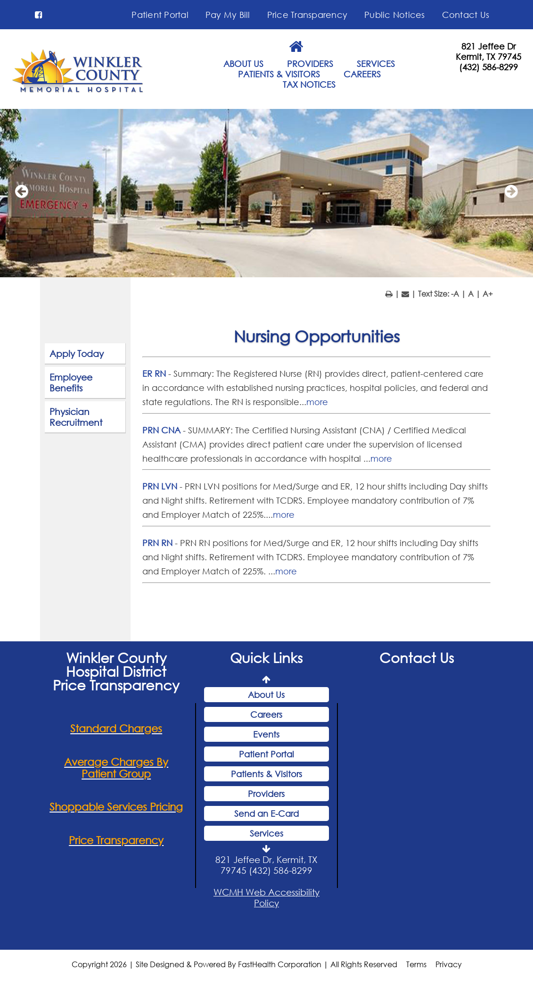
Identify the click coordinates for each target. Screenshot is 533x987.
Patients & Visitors (266, 775)
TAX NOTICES (309, 84)
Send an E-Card (266, 815)
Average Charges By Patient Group (116, 768)
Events (266, 735)
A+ (488, 295)
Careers (266, 716)
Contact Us (466, 14)
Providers (266, 795)
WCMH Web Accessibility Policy (266, 899)
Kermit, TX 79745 (488, 56)
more (317, 403)
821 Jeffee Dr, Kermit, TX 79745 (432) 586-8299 (266, 866)
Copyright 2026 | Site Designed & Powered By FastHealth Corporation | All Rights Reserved (234, 965)
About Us (266, 696)
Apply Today (76, 354)
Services (266, 834)
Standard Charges (116, 730)
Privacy (448, 965)
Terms (416, 965)
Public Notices (394, 14)
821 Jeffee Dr (488, 46)
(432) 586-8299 (488, 67)
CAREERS (362, 74)
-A (455, 295)
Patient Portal (160, 14)
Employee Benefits (70, 384)
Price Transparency (307, 14)
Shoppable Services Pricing (116, 808)
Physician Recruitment (75, 418)
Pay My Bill (227, 14)
